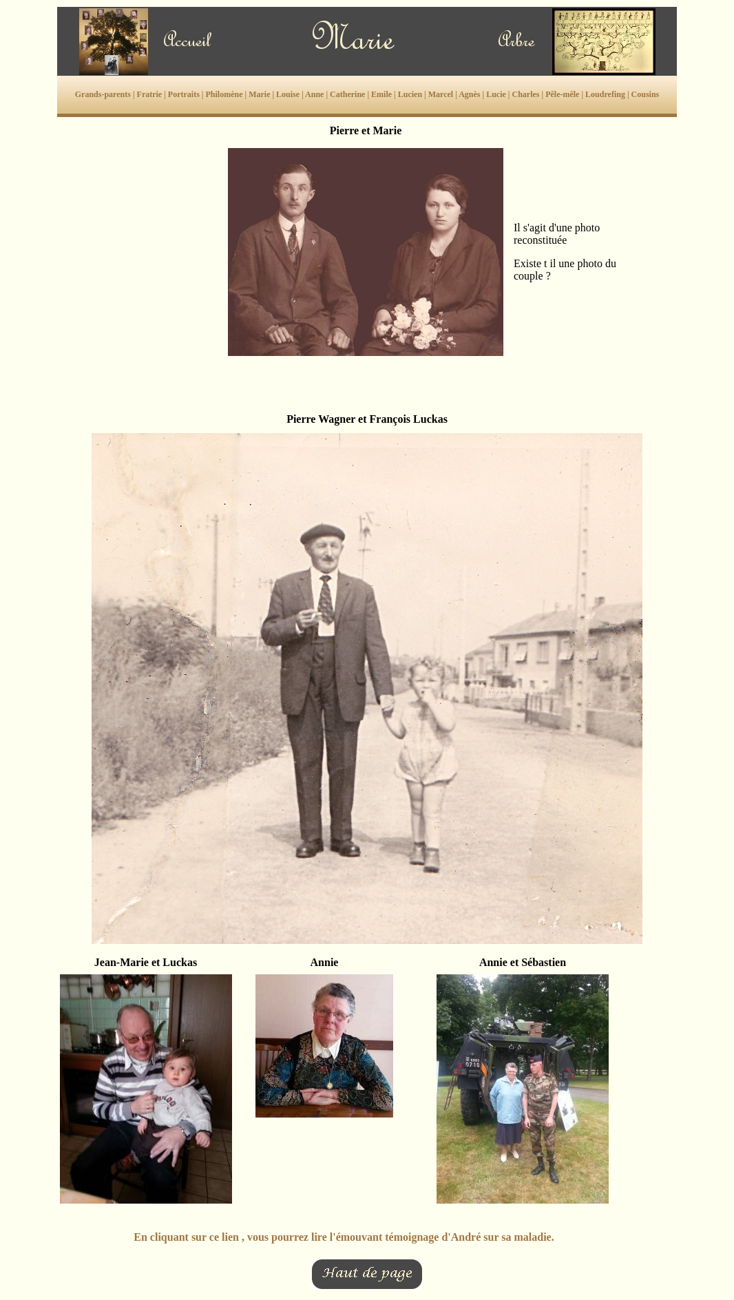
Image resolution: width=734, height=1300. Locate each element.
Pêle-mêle (562, 94)
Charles (525, 94)
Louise (288, 94)
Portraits (184, 94)
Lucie (496, 94)
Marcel (440, 94)
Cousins (645, 94)
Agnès (469, 94)
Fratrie (149, 94)
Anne (314, 94)
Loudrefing (605, 94)
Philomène (223, 94)
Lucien (410, 94)
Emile (381, 94)
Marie (259, 94)
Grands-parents (103, 94)
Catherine (347, 94)
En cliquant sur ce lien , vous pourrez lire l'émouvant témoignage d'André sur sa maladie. (344, 1237)
